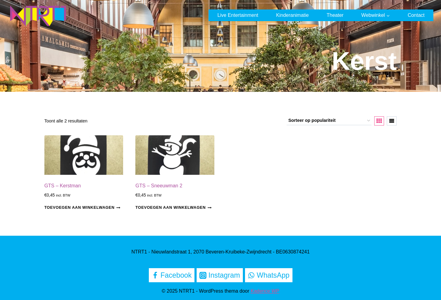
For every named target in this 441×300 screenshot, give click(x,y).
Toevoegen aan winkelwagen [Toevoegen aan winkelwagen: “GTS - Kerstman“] (82, 207)
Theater (334, 15)
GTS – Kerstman (62, 185)
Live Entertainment (237, 15)
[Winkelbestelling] (329, 120)
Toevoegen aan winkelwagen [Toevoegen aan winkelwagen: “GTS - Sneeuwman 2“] (173, 207)
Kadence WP (265, 291)
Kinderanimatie (292, 15)
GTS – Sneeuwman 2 (158, 185)
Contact (416, 15)
